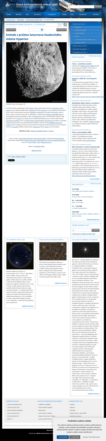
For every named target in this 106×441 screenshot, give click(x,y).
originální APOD (40, 146)
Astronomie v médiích (45, 413)
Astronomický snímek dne (34, 20)
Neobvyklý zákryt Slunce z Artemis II (85, 103)
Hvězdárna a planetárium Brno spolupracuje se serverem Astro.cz (51, 425)
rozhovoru (89, 70)
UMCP (44, 138)
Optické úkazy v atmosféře (78, 413)
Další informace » (28, 306)
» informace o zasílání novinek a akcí (83, 234)
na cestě (15, 127)
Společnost (82, 14)
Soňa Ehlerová (86, 130)
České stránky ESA (13, 416)
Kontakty (96, 14)
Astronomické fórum (45, 419)
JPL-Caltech (19, 104)
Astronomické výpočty (45, 407)
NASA (13, 104)
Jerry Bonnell (37, 138)
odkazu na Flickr (94, 122)
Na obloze (37, 14)
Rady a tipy (42, 410)
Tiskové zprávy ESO (13, 413)
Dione (47, 127)
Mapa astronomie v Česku (47, 416)
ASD (30, 142)
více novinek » (95, 179)
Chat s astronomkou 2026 (81, 132)
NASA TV (10, 419)
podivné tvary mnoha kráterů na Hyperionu (39, 121)
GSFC (38, 142)
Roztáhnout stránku (60, 24)
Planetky (72, 410)
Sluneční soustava (75, 416)
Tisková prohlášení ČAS (14, 404)
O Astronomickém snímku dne (85, 40)
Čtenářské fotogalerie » (80, 49)
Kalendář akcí (77, 185)
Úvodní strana (10, 20)
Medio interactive (42, 433)
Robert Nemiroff (24, 138)
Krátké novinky (78, 57)
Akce (27, 14)
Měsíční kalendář (80, 30)
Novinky (18, 14)
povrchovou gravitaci (12, 121)
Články (9, 14)
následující (60, 30)
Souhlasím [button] (63, 437)
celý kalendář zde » (93, 219)
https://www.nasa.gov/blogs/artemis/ (84, 176)
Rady (72, 14)
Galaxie (72, 407)
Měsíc (23, 156)
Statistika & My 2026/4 (87, 66)
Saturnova (32, 110)
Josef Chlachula (59, 138)
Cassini (19, 118)
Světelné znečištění (45, 404)
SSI (24, 104)
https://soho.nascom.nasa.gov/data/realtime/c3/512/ (88, 97)
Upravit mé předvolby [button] (91, 437)
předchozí (12, 30)
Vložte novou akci (96, 183)
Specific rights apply (31, 140)
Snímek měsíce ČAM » (80, 46)
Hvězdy (72, 404)
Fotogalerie (52, 14)
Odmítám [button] (75, 437)
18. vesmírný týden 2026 (15, 240)
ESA (36, 108)
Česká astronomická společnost (19, 425)
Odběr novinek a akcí (80, 225)
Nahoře (32, 112)
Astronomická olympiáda (15, 410)
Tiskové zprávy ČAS (13, 407)
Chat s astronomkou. (89, 140)
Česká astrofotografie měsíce (51, 240)
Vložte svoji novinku (95, 56)
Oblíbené (78, 27)
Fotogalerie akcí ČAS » (80, 52)
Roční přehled (79, 33)
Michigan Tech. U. (47, 142)
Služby (64, 14)
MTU (30, 138)
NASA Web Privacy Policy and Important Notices (51, 140)
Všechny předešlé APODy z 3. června (42, 131)
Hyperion (44, 110)
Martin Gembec (86, 76)
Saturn (13, 156)
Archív (77, 36)
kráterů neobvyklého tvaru (54, 114)
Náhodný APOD (36, 150)
